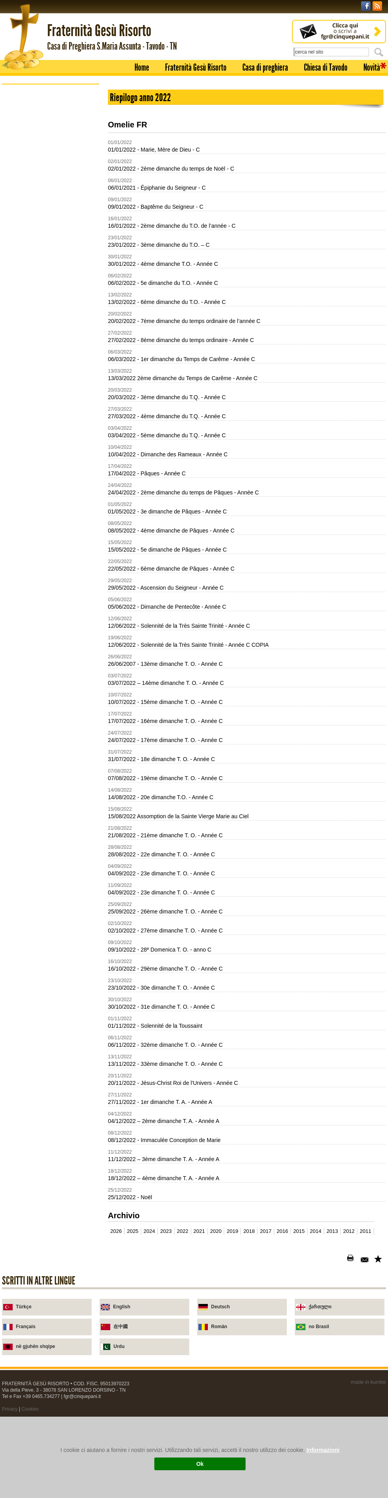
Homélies (23, 159)
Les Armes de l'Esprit (46, 235)
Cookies (29, 1409)
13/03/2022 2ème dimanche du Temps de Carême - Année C (182, 378)
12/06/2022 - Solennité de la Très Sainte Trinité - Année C (179, 626)
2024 (149, 1231)
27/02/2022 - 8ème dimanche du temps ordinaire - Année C (181, 340)
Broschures (26, 170)
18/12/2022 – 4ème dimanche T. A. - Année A (163, 1178)
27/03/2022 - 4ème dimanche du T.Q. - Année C (167, 416)
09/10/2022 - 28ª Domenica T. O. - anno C (159, 949)
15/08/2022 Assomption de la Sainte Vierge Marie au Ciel (178, 816)
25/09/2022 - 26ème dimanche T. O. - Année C (165, 911)
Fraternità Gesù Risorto (196, 67)
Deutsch (220, 1307)
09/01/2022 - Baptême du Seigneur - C (156, 207)
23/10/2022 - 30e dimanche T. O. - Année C (161, 988)
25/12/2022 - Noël (130, 1197)
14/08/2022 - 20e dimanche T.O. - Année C (160, 797)
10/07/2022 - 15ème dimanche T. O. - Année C (165, 702)
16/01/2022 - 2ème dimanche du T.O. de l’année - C (172, 226)
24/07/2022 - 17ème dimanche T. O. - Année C (165, 740)
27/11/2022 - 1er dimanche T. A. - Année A (160, 1102)
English (121, 1307)
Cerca (380, 52)
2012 (349, 1231)
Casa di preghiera (265, 67)
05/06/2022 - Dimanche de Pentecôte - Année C (167, 607)
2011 (365, 1231)
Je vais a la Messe (43, 302)
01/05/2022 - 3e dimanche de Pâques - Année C (167, 511)
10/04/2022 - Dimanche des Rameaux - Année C (168, 454)
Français (25, 1326)
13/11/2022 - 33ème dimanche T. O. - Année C (165, 1064)
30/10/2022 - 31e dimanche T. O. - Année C (161, 1007)
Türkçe (23, 1307)
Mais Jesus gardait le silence (55, 254)
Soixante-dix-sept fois (46, 197)
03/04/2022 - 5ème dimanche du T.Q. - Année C (167, 435)
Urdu (119, 1346)
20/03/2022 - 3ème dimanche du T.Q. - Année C (167, 397)
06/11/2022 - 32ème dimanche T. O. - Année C (165, 1045)
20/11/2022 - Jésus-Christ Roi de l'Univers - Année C (173, 1083)
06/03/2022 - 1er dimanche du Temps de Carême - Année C (181, 359)
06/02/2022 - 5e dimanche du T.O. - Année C (163, 283)
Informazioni (322, 1450)
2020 (216, 1231)
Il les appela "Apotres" (47, 207)
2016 (282, 1231)
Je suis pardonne (41, 273)
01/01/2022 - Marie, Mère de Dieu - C (154, 149)
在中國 (120, 1326)
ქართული (320, 1307)
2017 (265, 1231)
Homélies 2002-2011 (36, 314)
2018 (249, 1231)
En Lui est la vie (40, 216)
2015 (299, 1231)
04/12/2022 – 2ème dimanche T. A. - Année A (163, 1121)
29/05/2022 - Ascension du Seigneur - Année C (166, 588)
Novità (371, 67)
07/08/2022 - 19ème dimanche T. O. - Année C (165, 778)
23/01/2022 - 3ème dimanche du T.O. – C (159, 245)
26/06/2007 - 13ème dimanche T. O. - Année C (165, 664)
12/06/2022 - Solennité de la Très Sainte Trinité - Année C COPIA (188, 645)
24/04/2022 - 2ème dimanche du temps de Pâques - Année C (183, 492)
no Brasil (319, 1326)
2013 (332, 1231)
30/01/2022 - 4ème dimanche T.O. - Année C (163, 264)
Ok (200, 1464)
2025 (132, 1231)
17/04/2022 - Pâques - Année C (147, 473)
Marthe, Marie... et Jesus (50, 264)
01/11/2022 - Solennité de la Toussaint (155, 1026)
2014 (315, 1231)
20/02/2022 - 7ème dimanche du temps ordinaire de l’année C (184, 321)
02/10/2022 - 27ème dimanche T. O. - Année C (165, 930)
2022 (182, 1231)
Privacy (9, 1409)
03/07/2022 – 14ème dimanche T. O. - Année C (166, 683)
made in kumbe (368, 1382)
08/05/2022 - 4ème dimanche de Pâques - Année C (171, 530)
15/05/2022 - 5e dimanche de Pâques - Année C (167, 549)
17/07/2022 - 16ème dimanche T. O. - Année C (165, 721)
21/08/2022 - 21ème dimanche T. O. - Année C (165, 835)
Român (219, 1326)
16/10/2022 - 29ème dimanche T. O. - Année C (165, 968)
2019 (232, 1231)
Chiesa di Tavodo (326, 67)
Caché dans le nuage (46, 226)
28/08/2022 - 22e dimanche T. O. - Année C (161, 854)
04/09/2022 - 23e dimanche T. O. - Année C (161, 873)
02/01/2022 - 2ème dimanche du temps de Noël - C (171, 168)
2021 (199, 1231)
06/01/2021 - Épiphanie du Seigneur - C (157, 188)
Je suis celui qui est (44, 187)
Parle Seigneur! (40, 283)
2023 (166, 1231)
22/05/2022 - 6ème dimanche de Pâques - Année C (171, 568)
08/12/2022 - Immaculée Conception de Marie (164, 1140)
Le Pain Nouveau (41, 292)
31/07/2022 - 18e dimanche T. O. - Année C (161, 759)
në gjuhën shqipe (35, 1346)
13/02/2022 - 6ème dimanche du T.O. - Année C (167, 302)
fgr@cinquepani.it (82, 1396)
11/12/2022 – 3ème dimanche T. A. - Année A (163, 1159)
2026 (116, 1231)
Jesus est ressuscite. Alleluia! (55, 245)
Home (141, 67)
